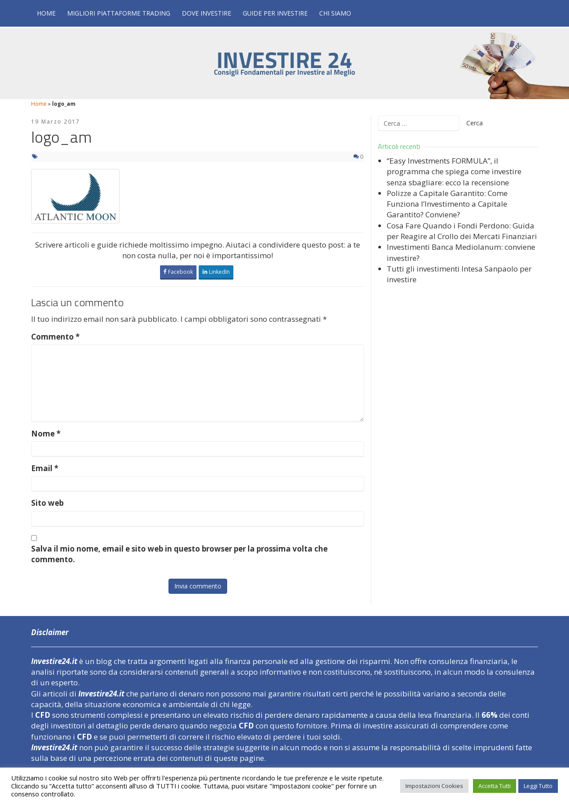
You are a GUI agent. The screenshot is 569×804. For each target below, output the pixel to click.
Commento (55, 337)
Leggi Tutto (538, 786)
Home (46, 13)
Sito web (47, 503)
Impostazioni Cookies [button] (434, 786)
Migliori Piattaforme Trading (118, 13)
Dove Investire (206, 13)
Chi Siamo (335, 13)
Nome (45, 433)
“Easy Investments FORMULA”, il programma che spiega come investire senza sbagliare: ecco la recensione (454, 172)
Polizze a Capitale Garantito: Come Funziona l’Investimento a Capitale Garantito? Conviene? (447, 204)
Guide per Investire (275, 13)
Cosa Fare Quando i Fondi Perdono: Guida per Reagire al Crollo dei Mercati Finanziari (462, 230)
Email (44, 468)
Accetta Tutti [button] (494, 786)
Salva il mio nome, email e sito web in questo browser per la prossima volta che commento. (179, 554)
